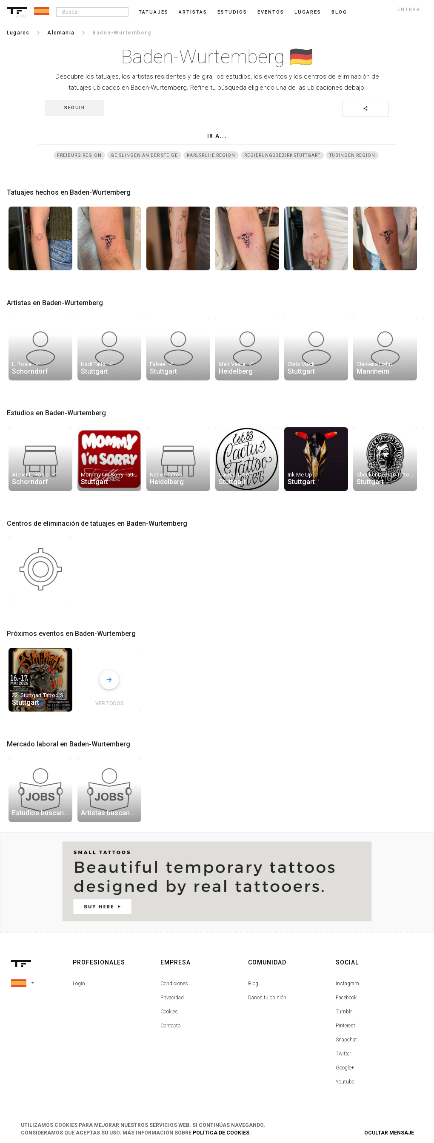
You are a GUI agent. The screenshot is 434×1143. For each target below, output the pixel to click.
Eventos (270, 12)
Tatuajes (153, 12)
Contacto (170, 1026)
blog (339, 12)
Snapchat (346, 1040)
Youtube (345, 1082)
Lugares (307, 12)
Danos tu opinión (267, 998)
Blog (253, 984)
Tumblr (344, 1012)
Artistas (193, 12)
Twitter (343, 1054)
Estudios (232, 12)
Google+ (345, 1068)
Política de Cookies (221, 1133)
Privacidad (172, 998)
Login (79, 984)
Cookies (169, 1012)
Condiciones (174, 984)
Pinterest (345, 1026)
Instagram (347, 984)
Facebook (346, 998)
